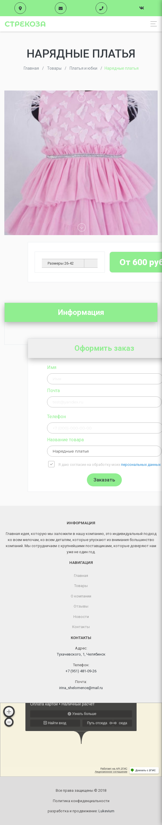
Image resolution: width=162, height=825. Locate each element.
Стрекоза (25, 24)
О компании (81, 596)
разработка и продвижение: (81, 811)
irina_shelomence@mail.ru (81, 688)
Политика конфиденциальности (81, 801)
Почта (90, 390)
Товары (81, 586)
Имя (89, 367)
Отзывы (81, 606)
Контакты (81, 627)
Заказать (141, 480)
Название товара (102, 439)
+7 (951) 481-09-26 (81, 671)
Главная (81, 575)
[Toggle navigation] (152, 24)
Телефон (93, 416)
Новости (81, 616)
